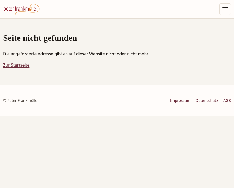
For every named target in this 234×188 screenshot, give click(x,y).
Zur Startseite (16, 65)
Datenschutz (207, 100)
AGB (227, 100)
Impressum (180, 100)
